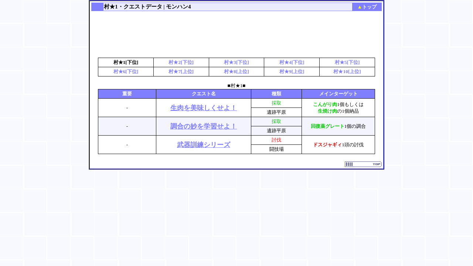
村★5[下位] (347, 62)
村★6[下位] (126, 71)
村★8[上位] (236, 71)
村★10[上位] (347, 71)
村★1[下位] (126, 62)
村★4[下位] (291, 62)
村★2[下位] (181, 62)
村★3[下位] (236, 62)
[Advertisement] (236, 35)
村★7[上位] (181, 71)
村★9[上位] (291, 71)
